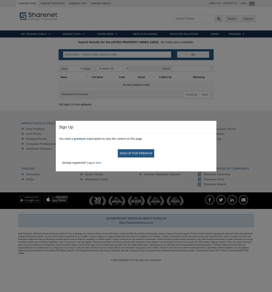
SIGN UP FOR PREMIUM (136, 153)
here (98, 162)
